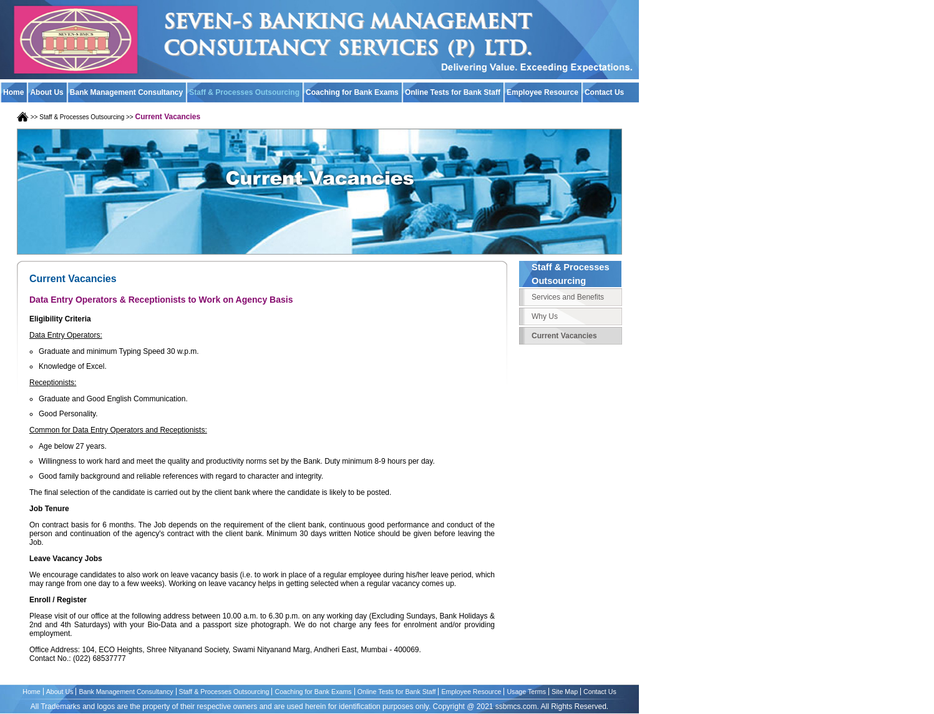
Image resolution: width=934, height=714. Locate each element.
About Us (46, 92)
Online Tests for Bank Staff (452, 92)
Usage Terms (526, 691)
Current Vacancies (564, 335)
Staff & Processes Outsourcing (244, 92)
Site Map (565, 691)
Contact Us (599, 691)
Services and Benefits (568, 297)
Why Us (545, 316)
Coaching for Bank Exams (352, 92)
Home (13, 92)
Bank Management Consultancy (126, 92)
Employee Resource (542, 92)
